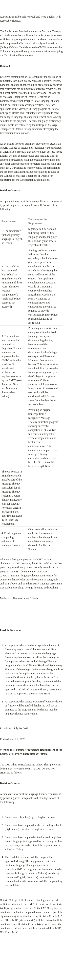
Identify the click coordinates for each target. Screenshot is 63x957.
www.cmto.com (21, 768)
